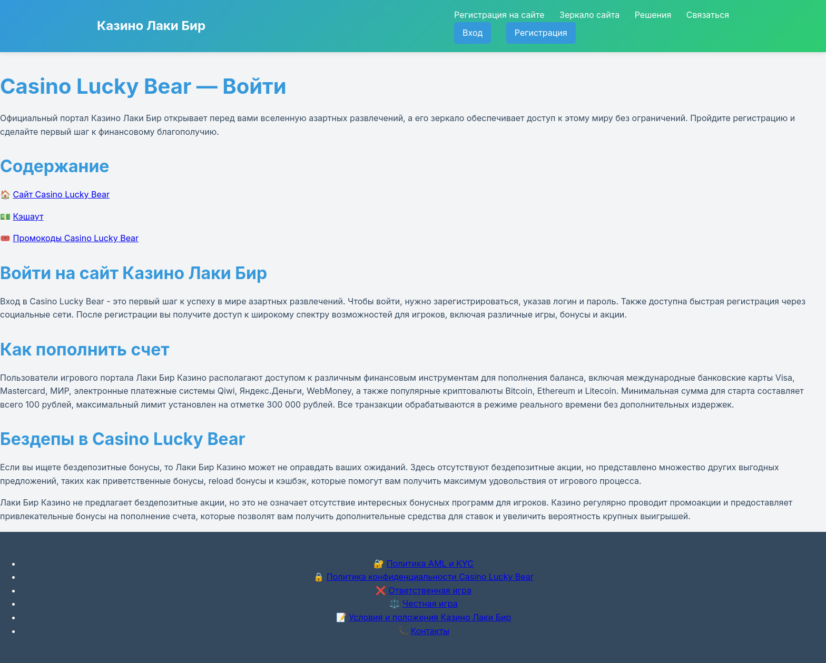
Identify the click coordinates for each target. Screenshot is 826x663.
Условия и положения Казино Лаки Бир (430, 617)
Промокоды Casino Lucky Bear (76, 238)
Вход (473, 32)
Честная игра (430, 603)
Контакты (429, 631)
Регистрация (541, 32)
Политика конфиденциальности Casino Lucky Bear (430, 576)
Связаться (707, 14)
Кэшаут (28, 216)
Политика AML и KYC (430, 563)
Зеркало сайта (589, 14)
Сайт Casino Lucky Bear (61, 194)
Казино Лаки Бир (151, 25)
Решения (653, 14)
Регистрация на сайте (499, 14)
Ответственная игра (429, 590)
